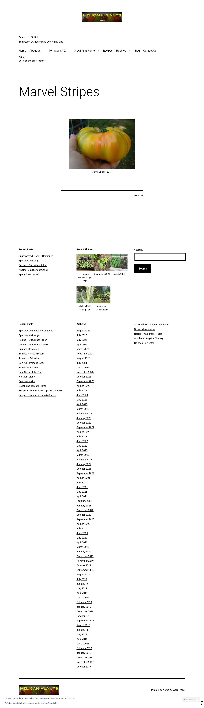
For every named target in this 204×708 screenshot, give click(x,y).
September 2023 (85, 381)
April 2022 (82, 450)
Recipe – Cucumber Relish (33, 265)
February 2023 (84, 413)
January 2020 (83, 551)
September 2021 (85, 473)
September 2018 (85, 620)
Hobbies (121, 50)
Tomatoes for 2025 (29, 367)
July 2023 (81, 390)
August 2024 (83, 358)
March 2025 (82, 349)
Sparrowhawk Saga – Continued (36, 256)
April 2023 (82, 404)
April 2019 (82, 593)
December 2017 (85, 657)
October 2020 (83, 514)
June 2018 (82, 629)
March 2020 (82, 547)
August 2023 (83, 385)
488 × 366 (138, 195)
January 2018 (83, 652)
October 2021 (83, 468)
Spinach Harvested (29, 274)
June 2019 (82, 583)
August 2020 (83, 523)
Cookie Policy (53, 703)
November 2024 (85, 353)
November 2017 (85, 662)
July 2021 (81, 482)
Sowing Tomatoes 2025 (31, 362)
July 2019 (81, 579)
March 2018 (82, 643)
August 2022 (83, 432)
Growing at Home (84, 50)
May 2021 (81, 491)
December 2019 (85, 556)
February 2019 (84, 602)
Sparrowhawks (27, 381)
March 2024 (82, 367)
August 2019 (83, 574)
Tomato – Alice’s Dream (31, 353)
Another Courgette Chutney (33, 269)
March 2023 (82, 409)
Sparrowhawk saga (29, 260)
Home (22, 50)
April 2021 (82, 496)
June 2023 (82, 395)
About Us (35, 50)
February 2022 (84, 459)
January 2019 (83, 606)
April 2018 (82, 639)
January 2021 (83, 505)
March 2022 (82, 454)
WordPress (179, 689)
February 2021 (84, 500)
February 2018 (84, 648)
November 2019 (85, 560)
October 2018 (83, 616)
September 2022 (85, 427)
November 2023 (85, 372)
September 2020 (85, 519)
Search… (138, 249)
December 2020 (85, 510)
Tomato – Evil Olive (29, 358)
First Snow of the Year (30, 372)
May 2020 (81, 537)
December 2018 (85, 611)
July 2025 (81, 335)
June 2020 (82, 533)
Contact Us (149, 50)
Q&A (32, 59)
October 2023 (83, 376)
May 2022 (81, 445)
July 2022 (81, 436)
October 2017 (83, 666)
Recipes (107, 50)
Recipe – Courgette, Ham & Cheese (37, 395)
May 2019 (81, 588)
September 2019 (85, 570)
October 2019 (83, 565)
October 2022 (83, 422)
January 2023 (83, 418)
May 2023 (81, 399)
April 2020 (82, 542)
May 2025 (81, 339)
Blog (137, 50)
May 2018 (81, 634)
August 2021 (83, 477)
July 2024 (81, 362)
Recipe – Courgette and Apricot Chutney (40, 390)
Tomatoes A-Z (57, 50)
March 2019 (82, 597)
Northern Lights (27, 376)
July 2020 (81, 528)
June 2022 (82, 441)
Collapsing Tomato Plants (32, 385)
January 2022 (83, 464)
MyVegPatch (29, 37)
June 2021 (82, 487)
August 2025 (83, 330)
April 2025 (82, 344)
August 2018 (83, 625)
